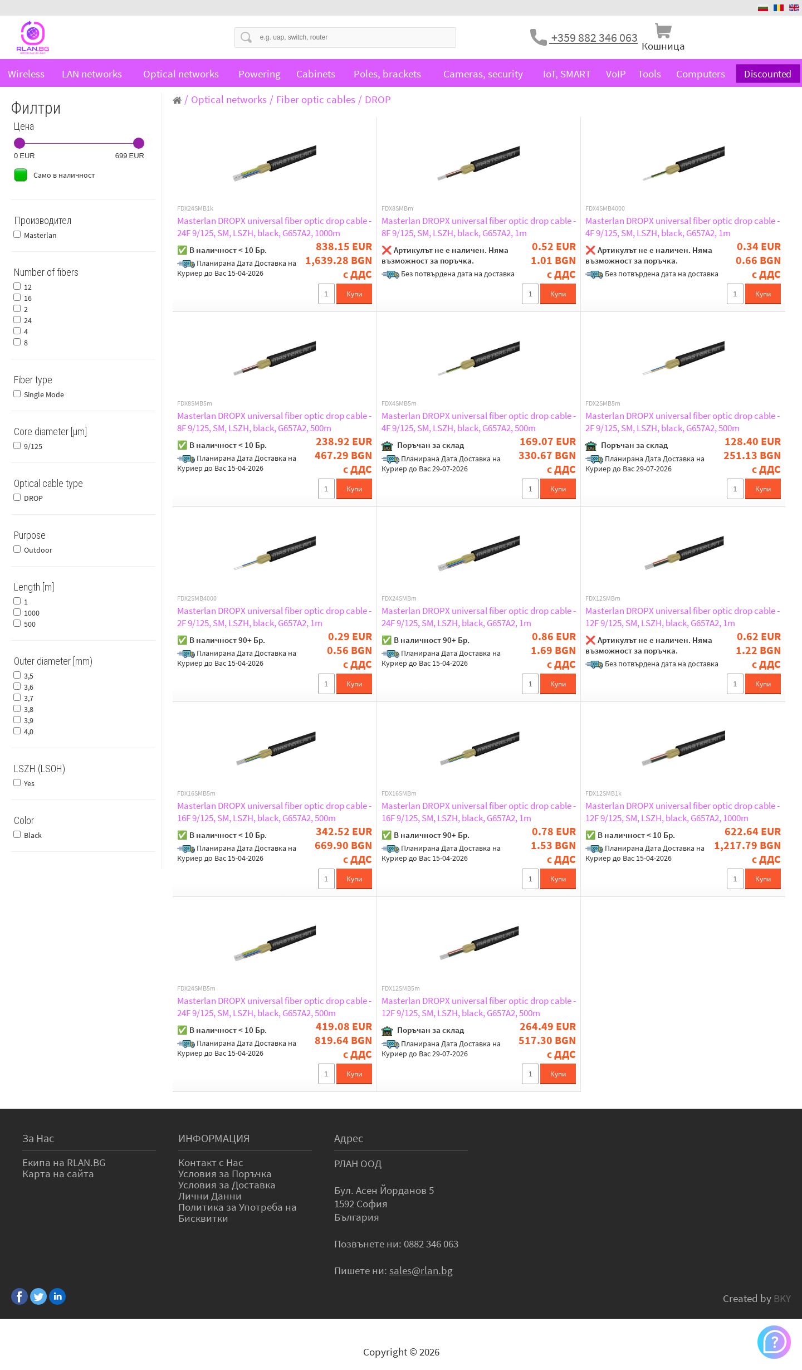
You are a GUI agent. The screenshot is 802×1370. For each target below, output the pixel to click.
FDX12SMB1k (603, 793)
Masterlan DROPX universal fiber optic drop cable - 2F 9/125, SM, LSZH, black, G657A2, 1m (274, 616)
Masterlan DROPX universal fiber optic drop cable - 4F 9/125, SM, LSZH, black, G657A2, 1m (682, 226)
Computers (700, 73)
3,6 (28, 687)
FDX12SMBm (602, 598)
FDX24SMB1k (195, 208)
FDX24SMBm (399, 598)
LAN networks (92, 73)
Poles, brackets (387, 73)
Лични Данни (210, 1195)
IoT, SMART (567, 73)
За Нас (38, 1138)
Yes (29, 783)
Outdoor (38, 550)
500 (30, 624)
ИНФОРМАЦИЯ (214, 1138)
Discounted (768, 73)
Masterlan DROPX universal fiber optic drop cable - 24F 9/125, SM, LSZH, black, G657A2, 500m (274, 1006)
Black (33, 835)
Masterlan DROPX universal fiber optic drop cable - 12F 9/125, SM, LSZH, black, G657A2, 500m (479, 1006)
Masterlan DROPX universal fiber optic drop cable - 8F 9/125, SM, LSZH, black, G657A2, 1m (479, 226)
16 (28, 298)
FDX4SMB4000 (605, 208)
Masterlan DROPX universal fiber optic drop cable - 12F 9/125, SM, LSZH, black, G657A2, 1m (682, 616)
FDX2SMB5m (602, 403)
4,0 (28, 732)
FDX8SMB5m (194, 403)
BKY (782, 1298)
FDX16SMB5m (196, 793)
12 (28, 287)
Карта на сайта (58, 1173)
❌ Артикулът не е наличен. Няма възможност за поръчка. (445, 255)
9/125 (33, 446)
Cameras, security (483, 73)
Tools (649, 73)
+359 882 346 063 (593, 37)
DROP (33, 498)
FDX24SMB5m (196, 988)
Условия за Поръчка (225, 1173)
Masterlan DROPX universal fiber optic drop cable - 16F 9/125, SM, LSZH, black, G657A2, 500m (274, 811)
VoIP (616, 73)
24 (28, 320)
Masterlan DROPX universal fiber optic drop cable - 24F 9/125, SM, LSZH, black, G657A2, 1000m (274, 226)
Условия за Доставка (227, 1184)
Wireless (26, 73)
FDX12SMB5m (401, 988)
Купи (354, 294)
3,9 (28, 720)
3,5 (28, 676)
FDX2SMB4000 (197, 598)
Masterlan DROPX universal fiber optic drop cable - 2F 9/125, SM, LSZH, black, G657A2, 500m (682, 421)
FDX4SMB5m (399, 403)
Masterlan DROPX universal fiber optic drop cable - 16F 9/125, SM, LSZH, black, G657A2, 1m (479, 811)
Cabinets (315, 73)
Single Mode (44, 394)
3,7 (28, 698)
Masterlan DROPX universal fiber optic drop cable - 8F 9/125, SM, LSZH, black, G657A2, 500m (274, 421)
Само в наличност (64, 175)
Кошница (663, 45)
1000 (32, 613)
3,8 (28, 709)
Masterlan (40, 235)
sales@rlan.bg (421, 1270)
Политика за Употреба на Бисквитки (237, 1212)
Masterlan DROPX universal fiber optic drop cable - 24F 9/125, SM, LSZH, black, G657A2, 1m (479, 616)
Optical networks (181, 73)
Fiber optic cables (315, 99)
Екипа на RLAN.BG (64, 1162)
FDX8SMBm (397, 208)
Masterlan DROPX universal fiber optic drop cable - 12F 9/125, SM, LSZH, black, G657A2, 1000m (682, 811)
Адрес (348, 1138)
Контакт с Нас (210, 1162)
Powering (259, 73)
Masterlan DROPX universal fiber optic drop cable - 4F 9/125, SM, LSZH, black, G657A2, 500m (479, 421)
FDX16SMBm (399, 793)
